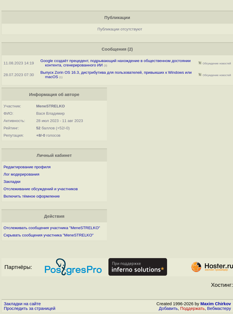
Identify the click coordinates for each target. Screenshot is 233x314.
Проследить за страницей (29, 308)
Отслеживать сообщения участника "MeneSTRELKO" (52, 228)
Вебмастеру (219, 308)
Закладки (12, 181)
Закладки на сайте (22, 303)
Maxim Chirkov (215, 303)
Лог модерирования (21, 174)
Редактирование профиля (27, 167)
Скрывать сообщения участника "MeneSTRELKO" (48, 235)
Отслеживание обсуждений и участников (41, 189)
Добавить (168, 308)
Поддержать (192, 308)
